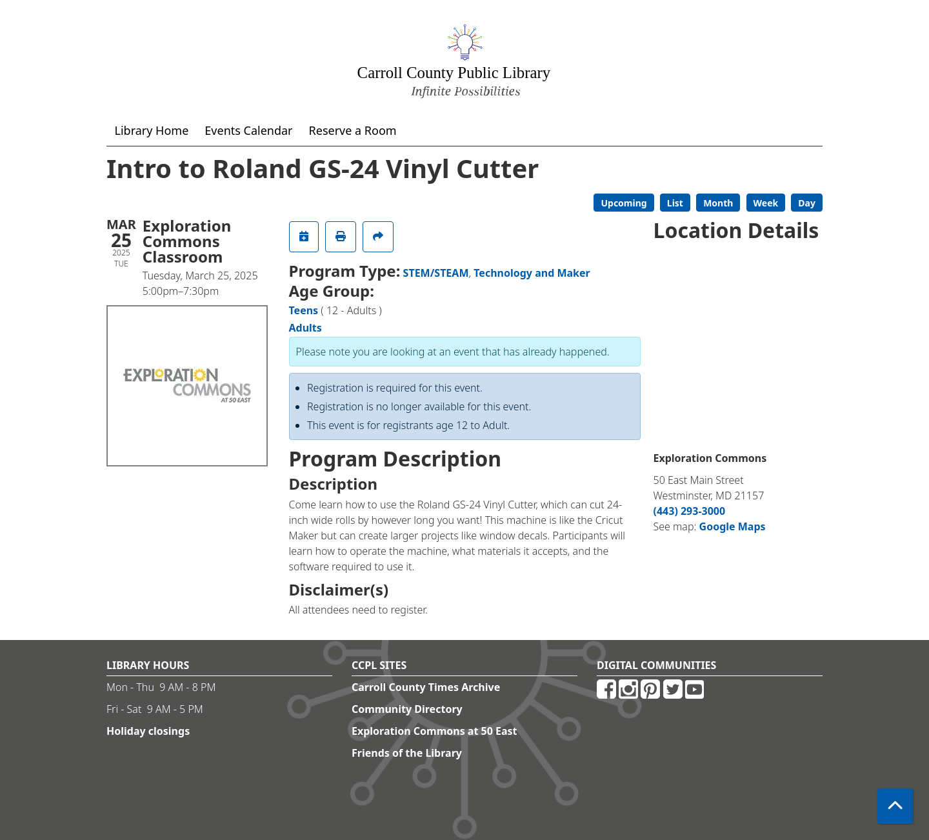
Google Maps (732, 526)
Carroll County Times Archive (426, 687)
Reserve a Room (353, 130)
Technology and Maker (532, 273)
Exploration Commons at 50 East (434, 731)
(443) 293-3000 (690, 511)
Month (718, 203)
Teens (304, 310)
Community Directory (407, 709)
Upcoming (623, 203)
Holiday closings (148, 731)
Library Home (152, 130)
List (675, 203)
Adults (305, 328)
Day (806, 203)
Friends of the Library (407, 753)
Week (766, 203)
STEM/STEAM (436, 273)
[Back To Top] (895, 806)
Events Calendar (248, 130)
